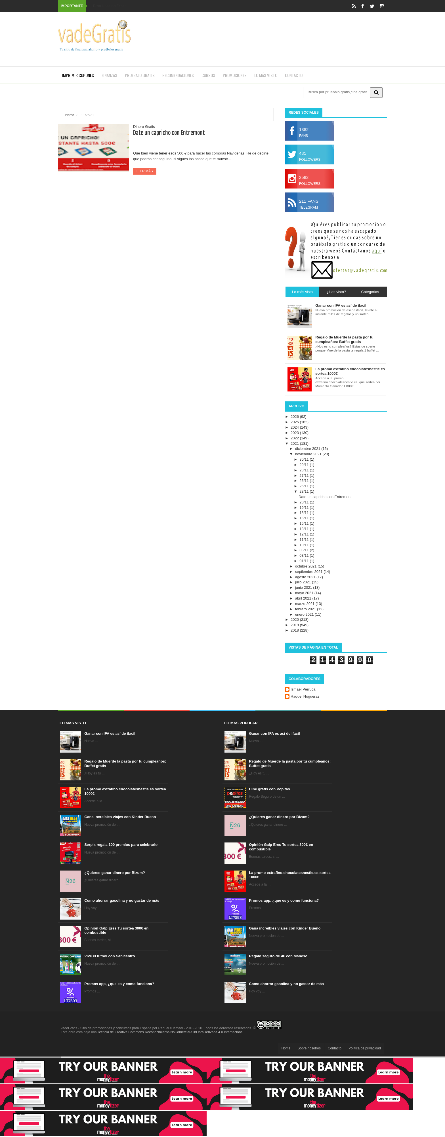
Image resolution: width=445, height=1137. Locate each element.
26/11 (304, 480)
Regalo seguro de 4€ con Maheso (278, 956)
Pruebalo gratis (140, 75)
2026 (295, 416)
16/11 (304, 518)
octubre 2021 (306, 566)
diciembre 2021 (308, 448)
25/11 (304, 486)
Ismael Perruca (303, 689)
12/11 (304, 534)
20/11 (304, 502)
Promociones (235, 75)
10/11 (304, 545)
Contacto (294, 75)
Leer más (145, 171)
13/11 (304, 529)
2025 (295, 422)
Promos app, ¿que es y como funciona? (119, 984)
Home (69, 115)
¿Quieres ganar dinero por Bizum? (114, 873)
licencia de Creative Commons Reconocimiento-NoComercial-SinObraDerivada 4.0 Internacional (171, 1032)
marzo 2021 (305, 604)
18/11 (304, 513)
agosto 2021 (305, 577)
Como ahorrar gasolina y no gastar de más (121, 900)
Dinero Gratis (144, 126)
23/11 (304, 491)
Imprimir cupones (78, 75)
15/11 (304, 523)
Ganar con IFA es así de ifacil (109, 733)
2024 (295, 427)
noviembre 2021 (309, 454)
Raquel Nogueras (305, 696)
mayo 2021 (304, 593)
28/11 (304, 470)
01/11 (304, 561)
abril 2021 (303, 598)
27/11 (304, 475)
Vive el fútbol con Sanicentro (109, 956)
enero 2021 (305, 614)
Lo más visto (265, 75)
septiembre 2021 (309, 571)
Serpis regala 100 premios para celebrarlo (121, 844)
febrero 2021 (306, 609)
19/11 (304, 507)
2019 (295, 625)
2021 (295, 443)
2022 (295, 438)
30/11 (304, 459)
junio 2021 (304, 587)
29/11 (304, 465)
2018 (295, 630)
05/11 (304, 550)
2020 (295, 619)
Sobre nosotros (309, 1048)
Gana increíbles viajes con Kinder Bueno (120, 817)
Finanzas (109, 75)
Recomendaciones (178, 75)
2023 (295, 433)
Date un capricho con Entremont (169, 132)
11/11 (304, 539)
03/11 (304, 555)
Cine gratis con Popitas (269, 789)
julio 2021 (303, 582)
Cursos (208, 75)
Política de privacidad (365, 1048)
